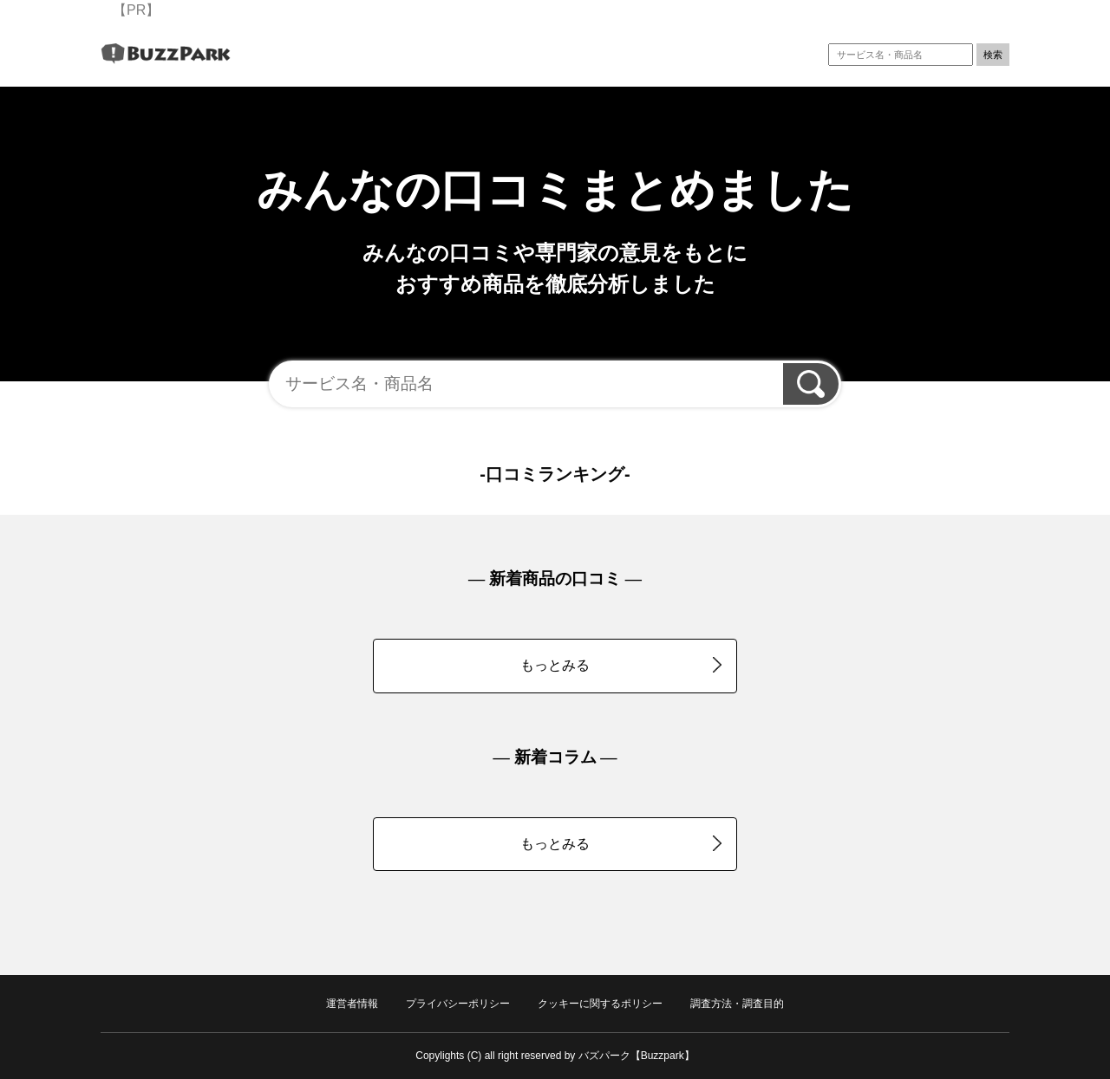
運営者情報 (352, 1004)
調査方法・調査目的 (737, 1004)
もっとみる (621, 665)
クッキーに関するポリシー (600, 1004)
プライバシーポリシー (458, 1004)
